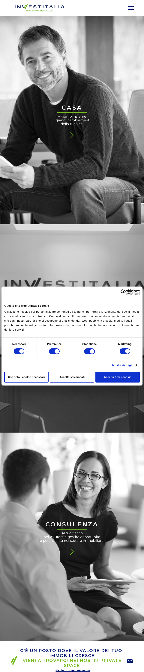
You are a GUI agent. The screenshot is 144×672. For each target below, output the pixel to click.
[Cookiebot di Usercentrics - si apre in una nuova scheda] (123, 292)
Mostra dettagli (122, 365)
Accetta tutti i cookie (117, 377)
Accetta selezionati (72, 377)
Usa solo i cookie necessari (26, 377)
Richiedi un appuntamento (73, 670)
